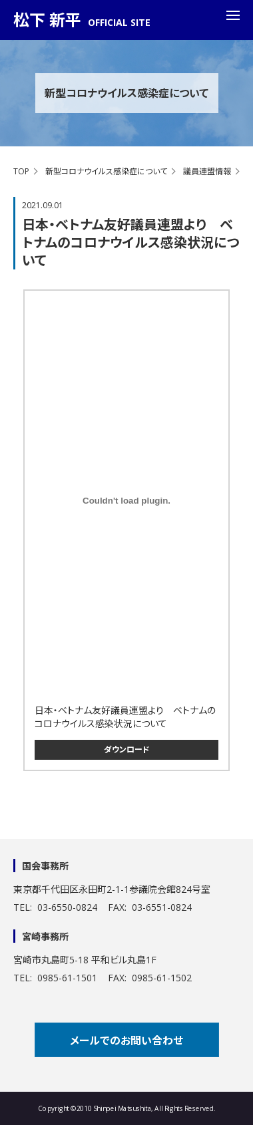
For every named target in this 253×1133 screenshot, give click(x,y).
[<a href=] (126, 500)
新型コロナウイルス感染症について (106, 171)
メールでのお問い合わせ (126, 1040)
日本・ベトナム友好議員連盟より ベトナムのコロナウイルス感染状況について (125, 717)
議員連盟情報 (207, 171)
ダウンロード (127, 749)
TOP (21, 171)
